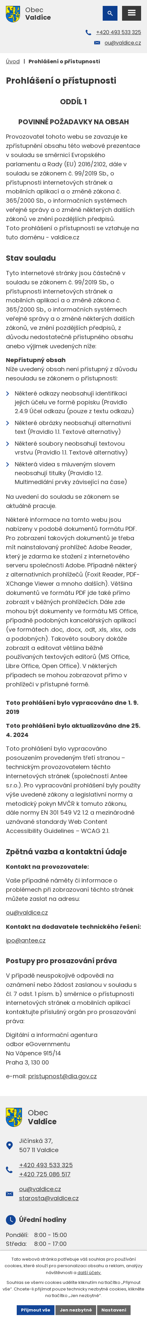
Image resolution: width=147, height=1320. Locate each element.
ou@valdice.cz (123, 43)
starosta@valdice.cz (49, 1198)
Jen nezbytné (76, 1310)
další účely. (89, 1272)
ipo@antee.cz (26, 940)
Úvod (13, 61)
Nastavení (113, 1310)
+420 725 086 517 (45, 1174)
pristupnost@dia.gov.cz (62, 1076)
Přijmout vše (35, 1310)
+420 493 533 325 (118, 32)
